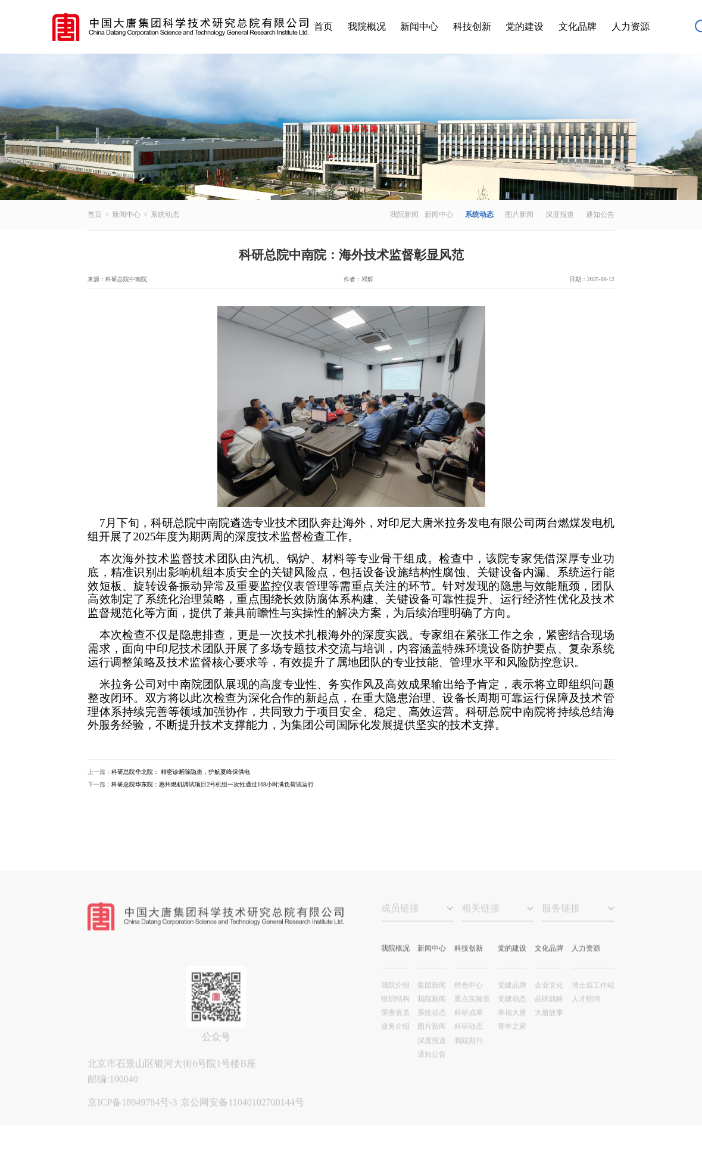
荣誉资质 (395, 1031)
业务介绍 (395, 1045)
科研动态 (468, 1045)
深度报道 (559, 214)
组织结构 (395, 1017)
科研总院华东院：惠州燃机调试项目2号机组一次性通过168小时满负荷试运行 (212, 784)
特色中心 (468, 1003)
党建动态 (512, 1017)
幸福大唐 (512, 1031)
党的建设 (525, 26)
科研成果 (468, 1031)
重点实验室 (472, 1017)
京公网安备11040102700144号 (242, 1120)
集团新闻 (431, 1003)
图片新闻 (519, 214)
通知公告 (600, 214)
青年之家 (512, 1045)
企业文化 (549, 1003)
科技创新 (472, 26)
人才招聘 (586, 1017)
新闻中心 (419, 26)
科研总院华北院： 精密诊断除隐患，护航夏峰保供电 (180, 772)
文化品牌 (578, 26)
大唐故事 (549, 1031)
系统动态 (165, 214)
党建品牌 (512, 1003)
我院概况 (367, 26)
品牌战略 (549, 1017)
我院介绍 (395, 1003)
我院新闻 (404, 214)
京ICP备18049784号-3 (133, 1120)
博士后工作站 (593, 1003)
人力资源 (630, 26)
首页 (323, 26)
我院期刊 (468, 1059)
